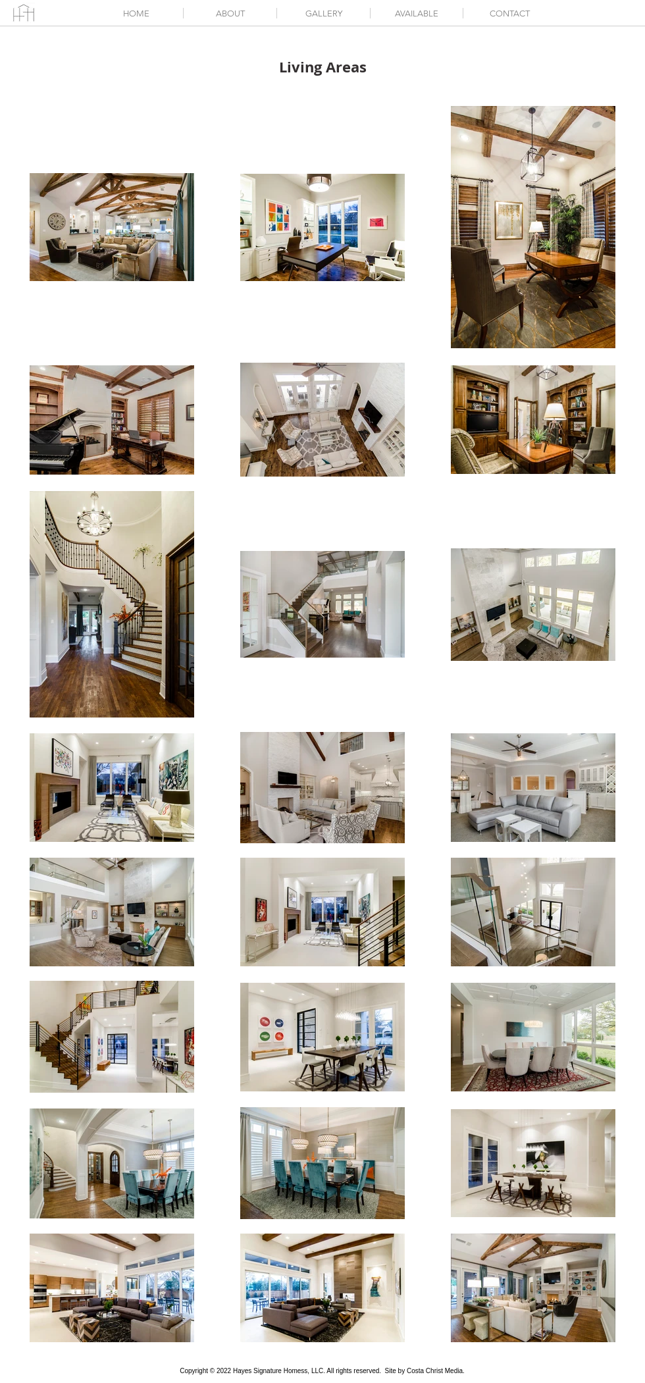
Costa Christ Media (435, 1370)
